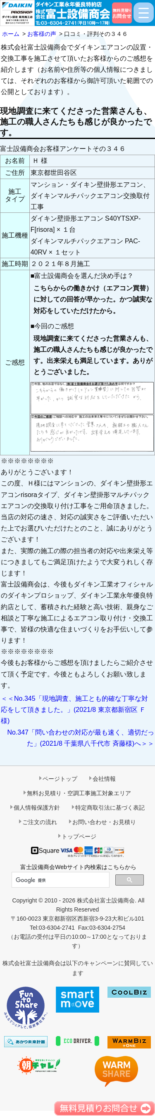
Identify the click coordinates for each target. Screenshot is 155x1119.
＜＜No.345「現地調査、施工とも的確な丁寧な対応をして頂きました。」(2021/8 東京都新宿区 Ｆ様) (74, 709)
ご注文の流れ (39, 822)
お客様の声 (41, 34)
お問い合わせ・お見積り (104, 822)
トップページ (79, 836)
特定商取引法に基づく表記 (110, 807)
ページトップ (60, 778)
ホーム (10, 34)
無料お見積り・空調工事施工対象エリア (79, 793)
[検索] (60, 880)
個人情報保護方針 (37, 807)
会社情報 (104, 778)
